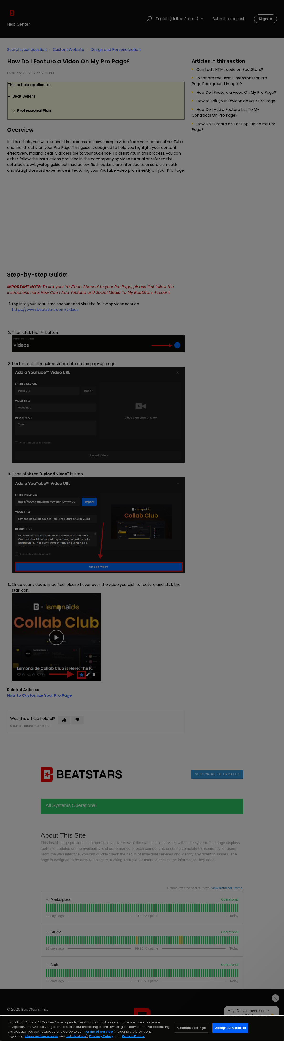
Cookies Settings (191, 1028)
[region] (142, 1028)
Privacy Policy (101, 1036)
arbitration (76, 1036)
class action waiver (41, 1036)
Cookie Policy (133, 1036)
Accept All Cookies (230, 1028)
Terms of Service (98, 1031)
